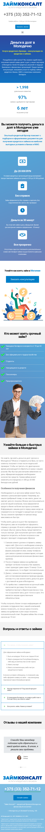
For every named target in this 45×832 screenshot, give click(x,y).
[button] (22, 27)
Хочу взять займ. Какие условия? (19, 706)
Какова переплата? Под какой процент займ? (22, 689)
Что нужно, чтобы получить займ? (20, 645)
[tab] (22, 645)
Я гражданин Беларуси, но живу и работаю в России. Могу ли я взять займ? (24, 698)
